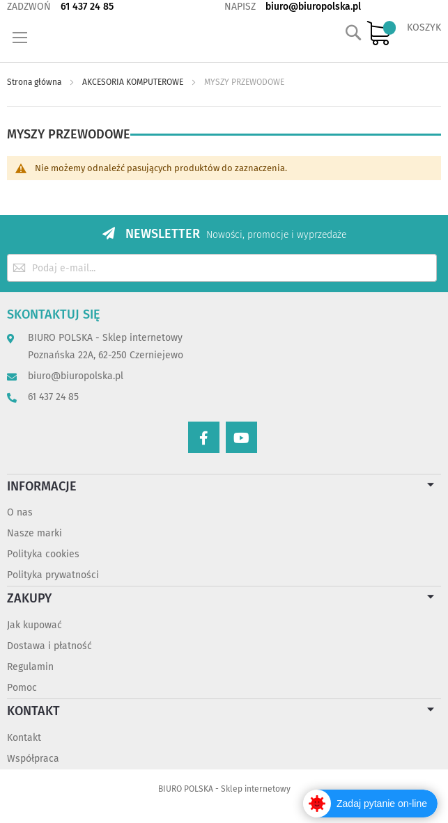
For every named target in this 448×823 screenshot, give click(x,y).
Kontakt (24, 738)
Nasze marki (34, 533)
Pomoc (22, 688)
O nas (20, 512)
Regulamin (30, 667)
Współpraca (33, 759)
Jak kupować (34, 625)
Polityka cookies (43, 554)
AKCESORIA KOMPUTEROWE (133, 82)
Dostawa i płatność (49, 646)
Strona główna (35, 82)
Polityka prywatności (53, 575)
